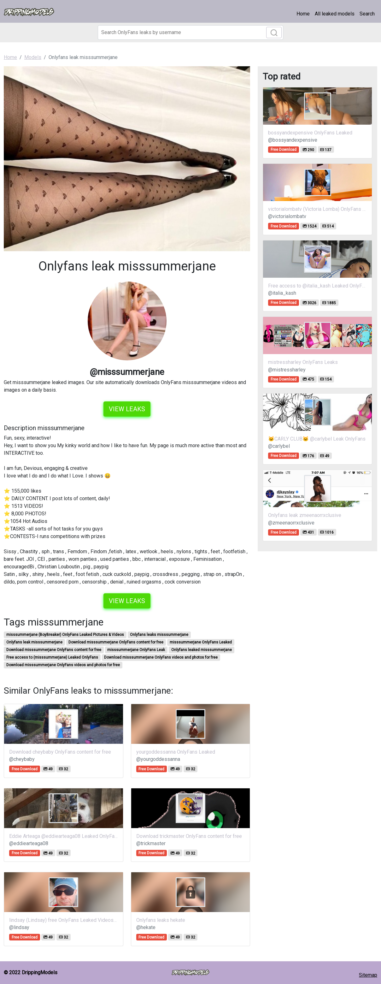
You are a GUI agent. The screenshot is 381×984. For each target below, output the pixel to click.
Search (367, 14)
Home (303, 14)
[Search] (190, 32)
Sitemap (368, 975)
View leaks (127, 409)
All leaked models (335, 14)
